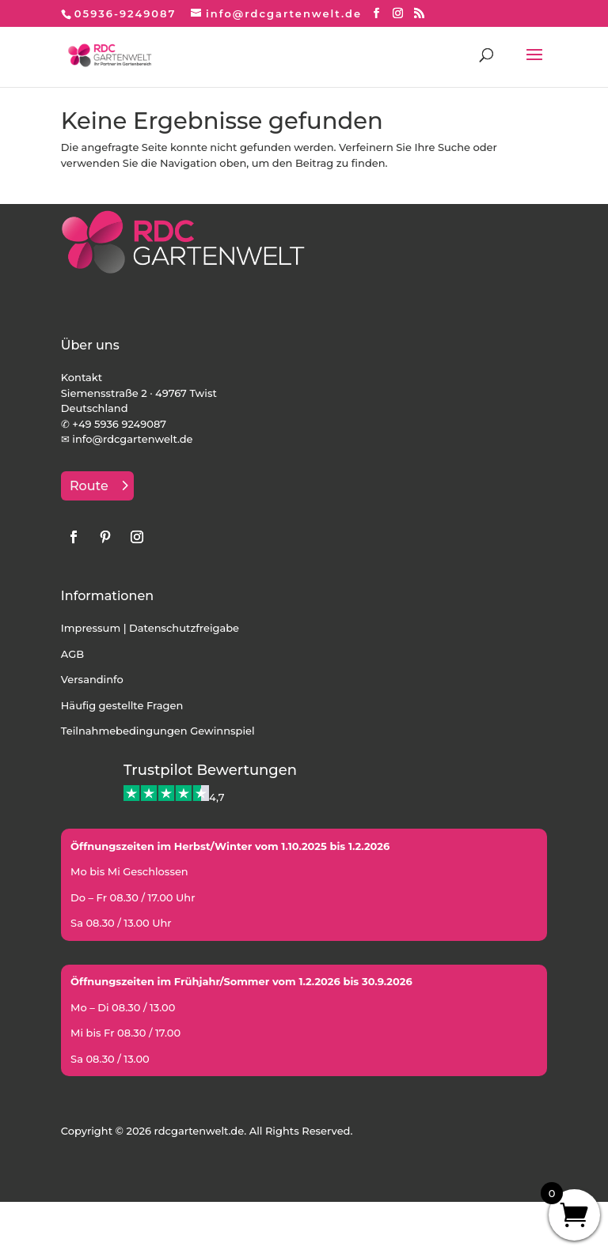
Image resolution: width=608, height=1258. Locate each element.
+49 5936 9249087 (119, 423)
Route (89, 485)
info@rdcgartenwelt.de (132, 439)
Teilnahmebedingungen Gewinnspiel (158, 730)
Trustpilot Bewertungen (210, 770)
